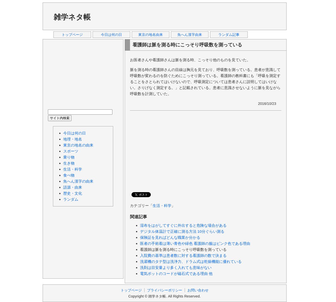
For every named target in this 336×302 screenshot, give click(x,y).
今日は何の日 (111, 35)
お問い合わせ (198, 290)
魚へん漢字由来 (189, 35)
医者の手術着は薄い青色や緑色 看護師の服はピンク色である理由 (195, 243)
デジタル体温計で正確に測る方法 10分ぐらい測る (182, 231)
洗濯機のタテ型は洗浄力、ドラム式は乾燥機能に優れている (191, 261)
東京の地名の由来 (78, 145)
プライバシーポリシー (164, 290)
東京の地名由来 (150, 35)
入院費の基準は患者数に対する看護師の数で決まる (183, 255)
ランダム (70, 199)
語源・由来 (72, 187)
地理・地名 (72, 139)
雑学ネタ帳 (72, 17)
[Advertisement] (190, 16)
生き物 (69, 163)
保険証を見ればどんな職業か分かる (170, 237)
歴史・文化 (72, 193)
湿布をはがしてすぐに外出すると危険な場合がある (183, 225)
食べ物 (69, 175)
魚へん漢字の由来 (78, 181)
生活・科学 (162, 205)
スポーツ (70, 151)
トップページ (72, 35)
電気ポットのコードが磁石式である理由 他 (176, 273)
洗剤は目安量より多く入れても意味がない (176, 267)
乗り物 (69, 157)
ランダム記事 (228, 35)
